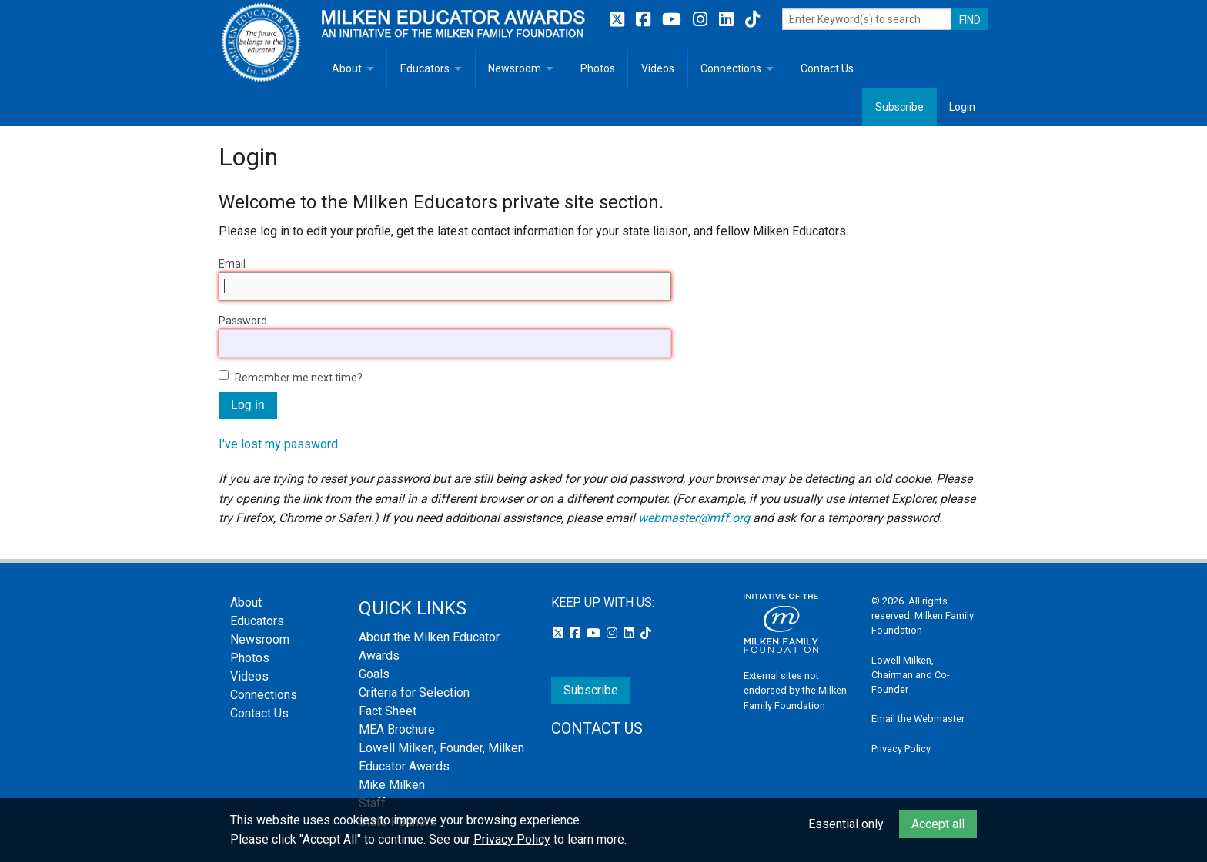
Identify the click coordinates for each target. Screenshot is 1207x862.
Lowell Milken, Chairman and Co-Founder (910, 674)
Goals (374, 674)
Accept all (938, 824)
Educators (425, 68)
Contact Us (827, 68)
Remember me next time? (299, 377)
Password (243, 321)
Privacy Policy (901, 748)
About (347, 68)
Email (232, 264)
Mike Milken (392, 784)
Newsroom (514, 68)
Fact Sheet (387, 711)
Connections (730, 68)
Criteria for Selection (414, 692)
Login (962, 107)
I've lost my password (278, 444)
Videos (657, 68)
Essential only (846, 824)
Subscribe (899, 107)
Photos (597, 68)
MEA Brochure (397, 729)
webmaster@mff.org (694, 518)
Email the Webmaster (918, 718)
